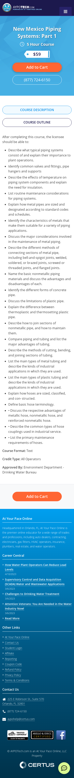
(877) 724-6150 (37, 79)
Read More (12, 618)
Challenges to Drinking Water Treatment (32, 594)
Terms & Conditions (17, 680)
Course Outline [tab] (37, 122)
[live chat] (64, 768)
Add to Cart (37, 67)
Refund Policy (13, 669)
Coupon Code (13, 664)
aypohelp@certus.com (21, 719)
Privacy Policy (13, 675)
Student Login (13, 648)
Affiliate (9, 653)
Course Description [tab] (37, 110)
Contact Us (12, 642)
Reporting (11, 659)
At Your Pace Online (17, 637)
